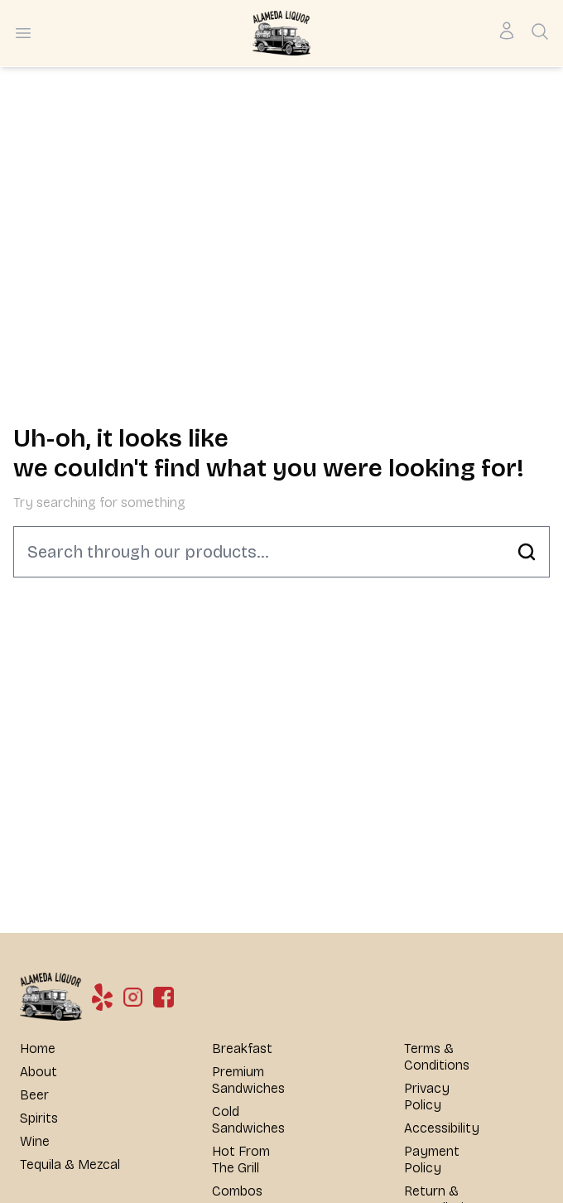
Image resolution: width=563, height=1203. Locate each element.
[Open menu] (23, 33)
